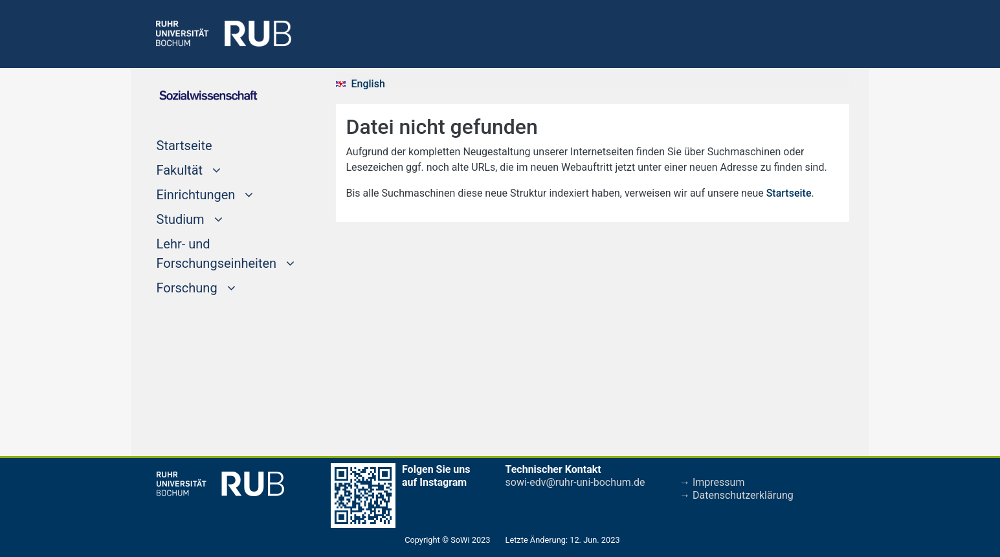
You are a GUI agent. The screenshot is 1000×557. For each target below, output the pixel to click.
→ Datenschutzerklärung (737, 495)
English (368, 84)
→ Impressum (712, 482)
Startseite (209, 144)
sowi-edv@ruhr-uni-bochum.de (575, 482)
